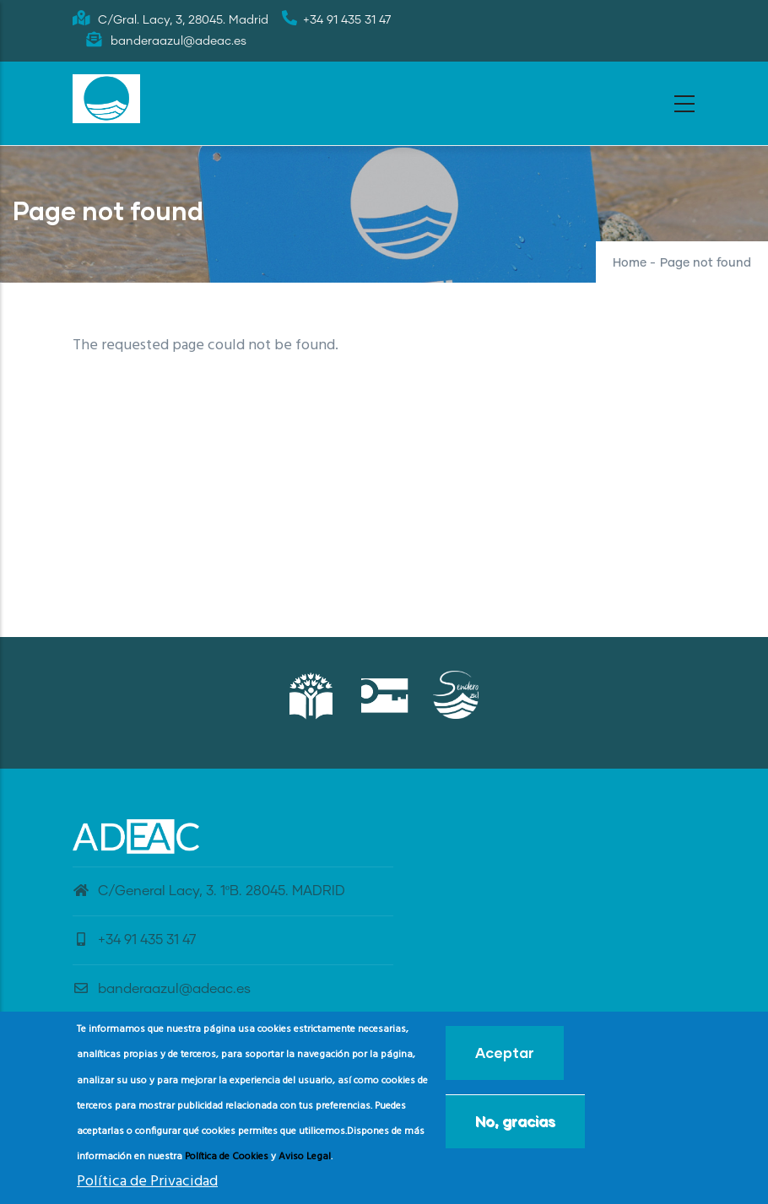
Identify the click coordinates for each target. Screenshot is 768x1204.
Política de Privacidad (147, 1187)
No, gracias (515, 1128)
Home (629, 263)
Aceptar (504, 1059)
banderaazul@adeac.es (162, 989)
